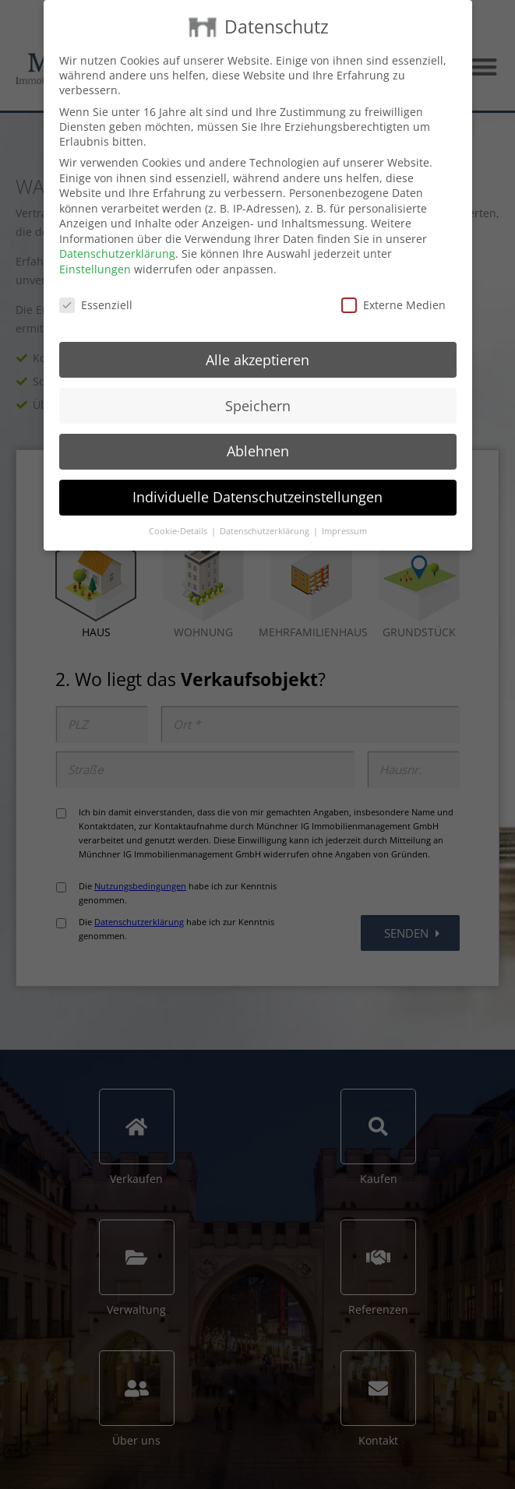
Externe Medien (393, 304)
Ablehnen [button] (258, 451)
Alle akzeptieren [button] (257, 359)
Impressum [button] (344, 531)
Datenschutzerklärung (117, 253)
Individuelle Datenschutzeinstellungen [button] (257, 497)
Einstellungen (95, 269)
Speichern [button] (258, 405)
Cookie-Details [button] (179, 531)
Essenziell (95, 304)
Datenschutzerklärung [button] (266, 531)
